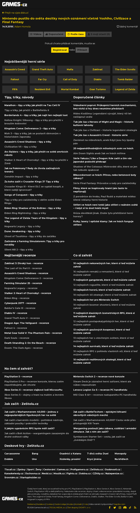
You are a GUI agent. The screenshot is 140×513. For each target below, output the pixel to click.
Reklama (31, 504)
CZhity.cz (98, 473)
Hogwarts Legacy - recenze (20, 288)
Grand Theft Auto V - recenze (22, 318)
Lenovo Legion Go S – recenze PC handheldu (100, 390)
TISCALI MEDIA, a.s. (58, 508)
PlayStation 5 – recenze (18, 376)
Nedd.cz (47, 473)
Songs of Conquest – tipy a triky (23, 195)
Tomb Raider (125, 79)
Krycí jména (94, 459)
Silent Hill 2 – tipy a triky (18, 249)
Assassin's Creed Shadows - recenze (26, 273)
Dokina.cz (85, 473)
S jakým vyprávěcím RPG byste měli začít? (29, 428)
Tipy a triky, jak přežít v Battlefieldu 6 (26, 110)
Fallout (15, 79)
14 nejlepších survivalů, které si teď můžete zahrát (103, 346)
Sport (30, 469)
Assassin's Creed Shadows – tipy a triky (27, 141)
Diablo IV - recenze (15, 313)
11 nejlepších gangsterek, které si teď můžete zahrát (104, 280)
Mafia (70, 69)
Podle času (76, 34)
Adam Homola (22, 26)
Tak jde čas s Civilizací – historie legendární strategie (105, 130)
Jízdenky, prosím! (69, 459)
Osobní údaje (60, 504)
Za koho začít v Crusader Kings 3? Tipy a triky (31, 181)
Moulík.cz (59, 473)
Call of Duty (70, 79)
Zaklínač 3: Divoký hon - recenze (23, 263)
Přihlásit (82, 50)
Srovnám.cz (11, 477)
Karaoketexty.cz (13, 473)
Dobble (8, 459)
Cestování (49, 469)
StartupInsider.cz (30, 477)
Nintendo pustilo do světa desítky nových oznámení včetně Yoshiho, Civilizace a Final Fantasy (66, 20)
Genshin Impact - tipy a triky (21, 176)
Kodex (71, 504)
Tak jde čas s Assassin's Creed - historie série (100, 135)
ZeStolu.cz (96, 469)
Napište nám (119, 504)
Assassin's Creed (15, 69)
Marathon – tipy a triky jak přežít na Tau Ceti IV (32, 105)
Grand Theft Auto (42, 69)
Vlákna (35, 34)
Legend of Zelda (125, 89)
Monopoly (120, 453)
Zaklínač (98, 69)
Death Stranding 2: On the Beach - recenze (30, 343)
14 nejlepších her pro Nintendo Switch (96, 300)
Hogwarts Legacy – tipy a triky (22, 226)
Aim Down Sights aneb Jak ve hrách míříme (99, 153)
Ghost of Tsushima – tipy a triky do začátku (30, 236)
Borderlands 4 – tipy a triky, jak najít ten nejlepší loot (36, 115)
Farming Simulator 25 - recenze (23, 283)
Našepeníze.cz (114, 473)
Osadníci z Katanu (70, 453)
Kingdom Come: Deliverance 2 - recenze (28, 278)
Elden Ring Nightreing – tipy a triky (25, 213)
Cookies (49, 504)
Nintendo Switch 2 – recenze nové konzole (99, 376)
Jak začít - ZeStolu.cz (21, 404)
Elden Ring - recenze (16, 298)
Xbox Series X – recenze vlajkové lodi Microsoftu (33, 390)
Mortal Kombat (70, 89)
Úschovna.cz (32, 473)
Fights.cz (72, 473)
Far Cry (42, 79)
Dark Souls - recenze (16, 338)
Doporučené (54, 34)
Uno (34, 459)
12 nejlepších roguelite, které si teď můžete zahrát (103, 285)
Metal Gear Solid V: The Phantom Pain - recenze (33, 333)
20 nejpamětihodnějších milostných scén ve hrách (103, 148)
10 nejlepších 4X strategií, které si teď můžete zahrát (104, 295)
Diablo (97, 79)
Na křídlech (121, 459)
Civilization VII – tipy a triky (20, 146)
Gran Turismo (98, 89)
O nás (85, 504)
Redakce (41, 504)
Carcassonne (12, 453)
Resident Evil (42, 89)
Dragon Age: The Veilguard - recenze (26, 323)
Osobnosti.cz (112, 469)
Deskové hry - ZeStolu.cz (24, 445)
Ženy (39, 469)
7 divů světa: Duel (97, 453)
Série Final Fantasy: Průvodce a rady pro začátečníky (104, 183)
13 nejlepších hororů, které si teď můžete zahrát (101, 290)
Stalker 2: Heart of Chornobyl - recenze (27, 293)
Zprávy (21, 469)
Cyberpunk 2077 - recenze (20, 303)
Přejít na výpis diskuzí (15, 12)
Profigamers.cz (79, 469)
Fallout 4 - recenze (15, 328)
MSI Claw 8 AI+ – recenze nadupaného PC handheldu (104, 395)
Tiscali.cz (9, 469)
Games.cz (63, 469)
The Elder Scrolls (125, 69)
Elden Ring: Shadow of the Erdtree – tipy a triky (32, 208)
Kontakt (78, 504)
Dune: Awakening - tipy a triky (22, 231)
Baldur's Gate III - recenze (19, 308)
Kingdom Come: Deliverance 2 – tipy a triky (30, 128)
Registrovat (60, 50)
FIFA (14, 89)
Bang (35, 453)
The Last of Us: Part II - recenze (23, 268)
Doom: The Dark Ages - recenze (23, 348)
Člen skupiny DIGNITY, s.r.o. (79, 508)
